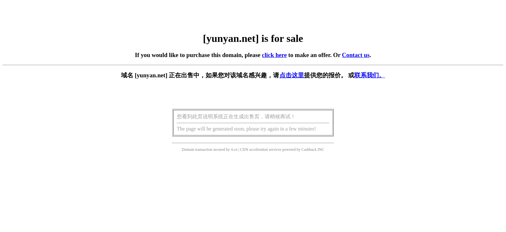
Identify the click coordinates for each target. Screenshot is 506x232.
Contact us (356, 55)
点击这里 (291, 75)
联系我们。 (369, 75)
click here (274, 55)
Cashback (309, 149)
